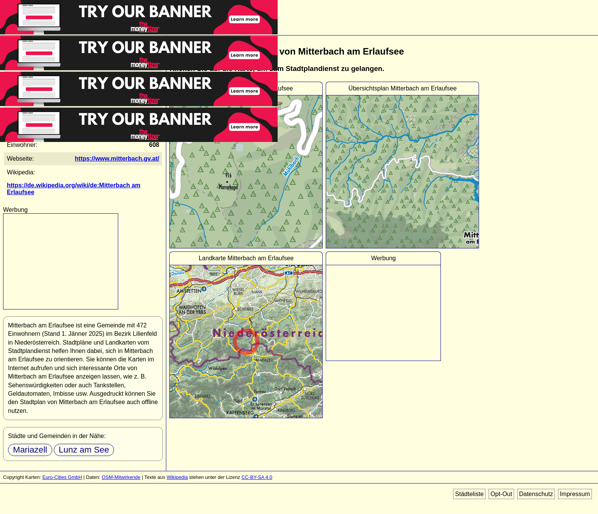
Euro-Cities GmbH (62, 477)
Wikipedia (177, 477)
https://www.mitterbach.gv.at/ (117, 158)
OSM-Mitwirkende (121, 477)
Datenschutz (536, 494)
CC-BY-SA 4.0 (256, 477)
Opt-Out (501, 494)
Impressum (575, 494)
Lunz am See (84, 449)
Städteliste (469, 494)
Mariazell (30, 449)
